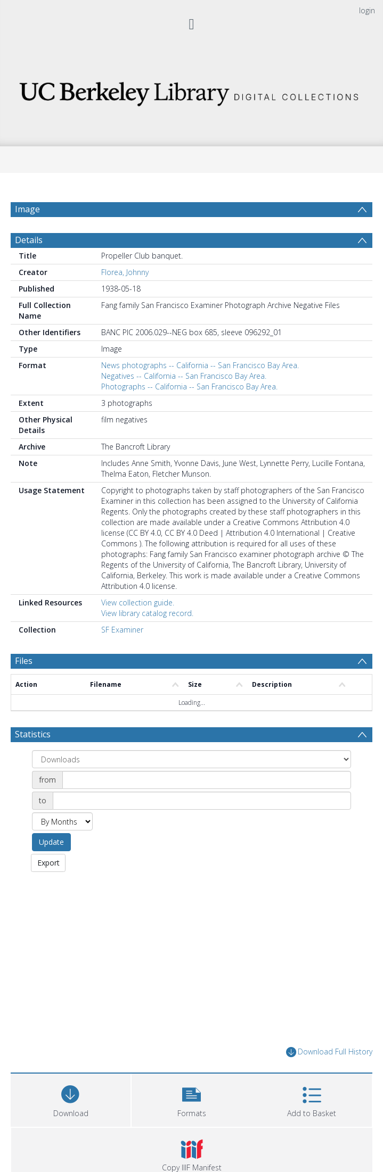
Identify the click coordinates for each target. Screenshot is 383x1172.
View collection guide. (137, 602)
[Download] (71, 1099)
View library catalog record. (147, 613)
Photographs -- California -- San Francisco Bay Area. (189, 386)
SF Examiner (122, 630)
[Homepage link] (191, 90)
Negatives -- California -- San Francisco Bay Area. (183, 376)
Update (51, 842)
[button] (191, 1099)
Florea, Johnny (125, 272)
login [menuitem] (367, 10)
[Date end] (202, 801)
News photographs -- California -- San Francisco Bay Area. (200, 365)
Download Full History (329, 1052)
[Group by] (191, 759)
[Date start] (206, 780)
